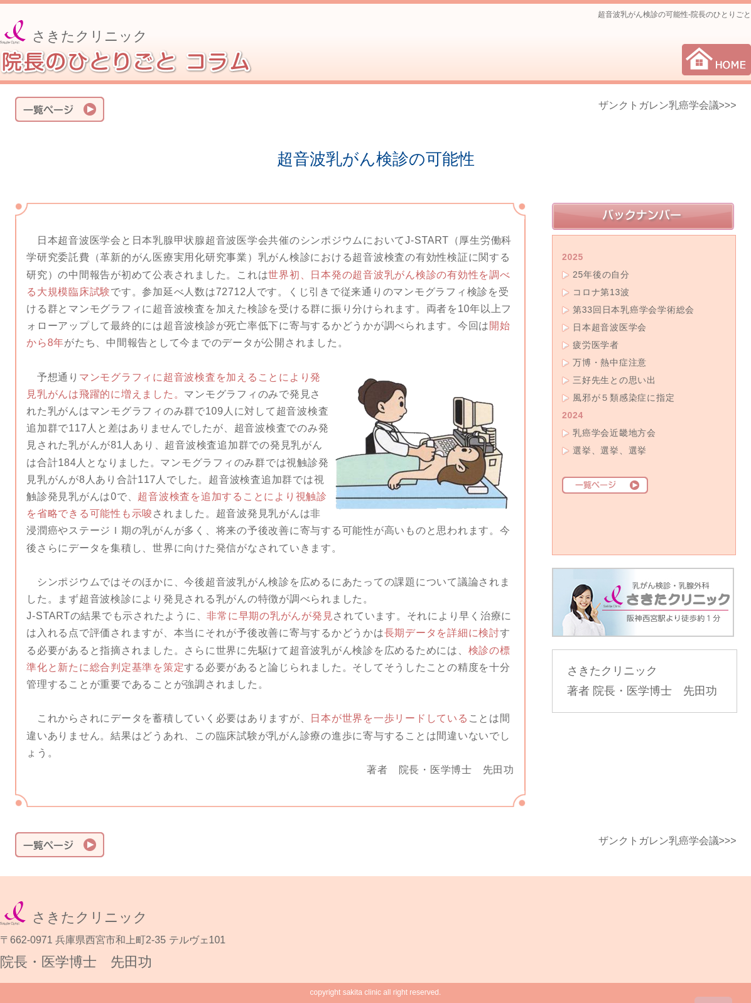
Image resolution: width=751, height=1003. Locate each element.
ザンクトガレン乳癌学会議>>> (667, 105)
